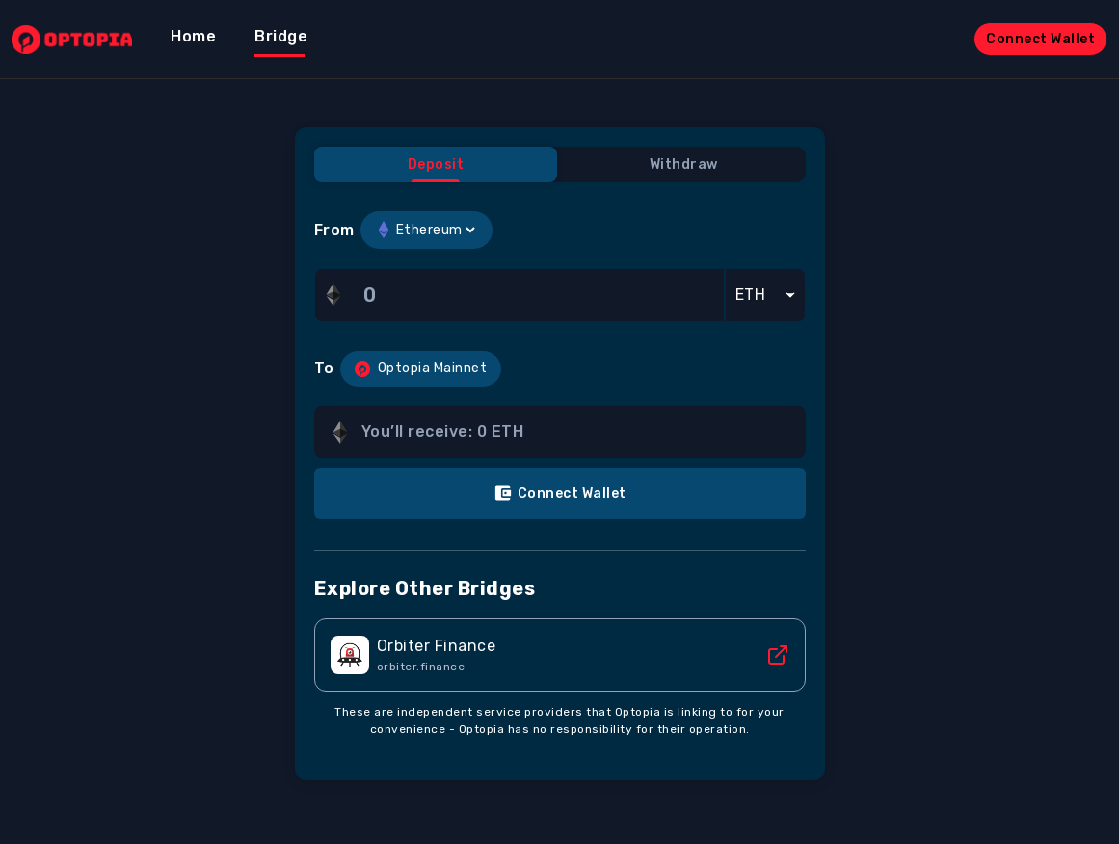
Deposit (436, 164)
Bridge (280, 36)
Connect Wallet (1040, 39)
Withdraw (684, 164)
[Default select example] (765, 295)
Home (193, 36)
